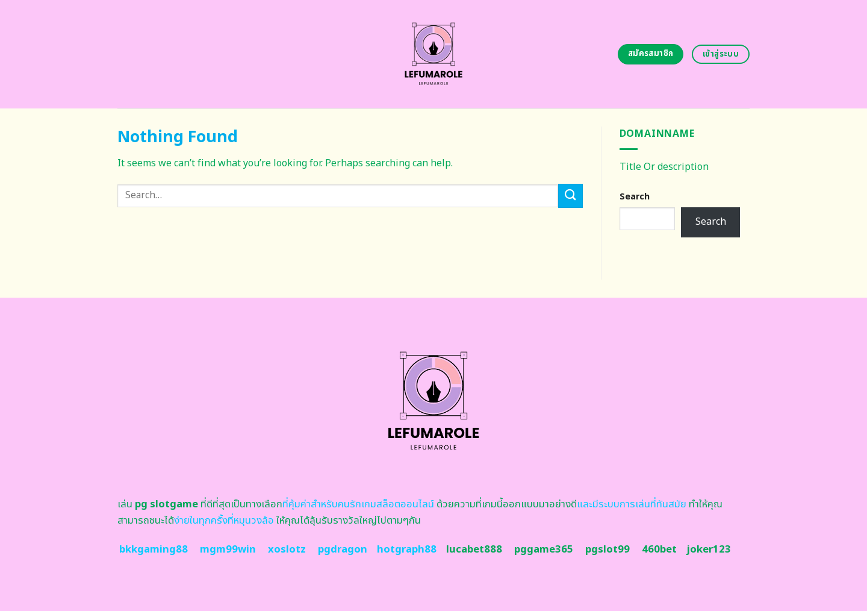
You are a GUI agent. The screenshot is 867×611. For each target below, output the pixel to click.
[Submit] (570, 195)
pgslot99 (607, 549)
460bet (659, 549)
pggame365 (543, 549)
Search (635, 196)
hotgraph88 (407, 549)
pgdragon (342, 549)
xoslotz (287, 549)
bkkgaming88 (153, 549)
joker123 (708, 549)
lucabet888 (474, 549)
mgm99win (228, 549)
